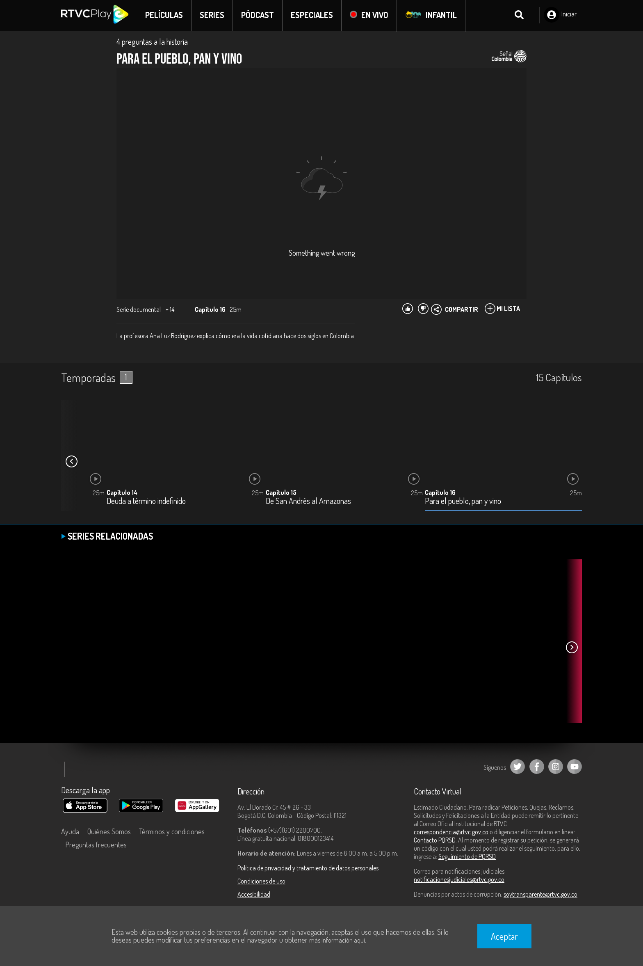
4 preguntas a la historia (152, 42)
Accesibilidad (253, 894)
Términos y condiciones (172, 831)
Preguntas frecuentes (96, 844)
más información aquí (337, 940)
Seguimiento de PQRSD (467, 857)
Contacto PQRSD (435, 840)
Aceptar (504, 936)
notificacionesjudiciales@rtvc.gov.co (459, 880)
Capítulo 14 (122, 493)
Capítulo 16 (440, 493)
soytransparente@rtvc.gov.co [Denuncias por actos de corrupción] (540, 894)
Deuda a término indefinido (146, 501)
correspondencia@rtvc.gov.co (451, 832)
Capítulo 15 (281, 493)
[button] (71, 462)
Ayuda (70, 831)
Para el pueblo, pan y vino (463, 501)
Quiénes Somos (109, 831)
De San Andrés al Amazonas (308, 501)
